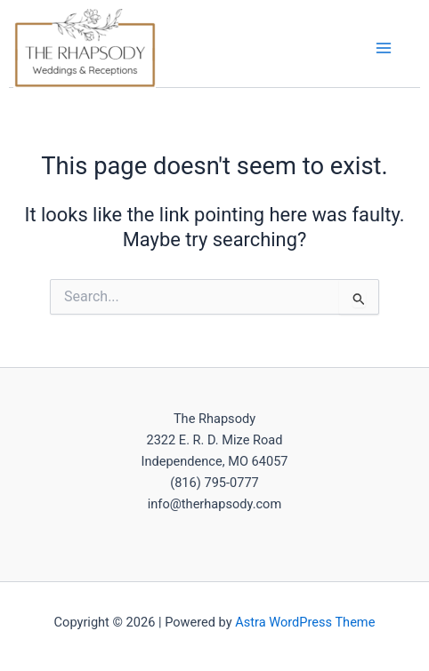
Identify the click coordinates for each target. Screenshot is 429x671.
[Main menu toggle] (383, 48)
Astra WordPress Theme (305, 622)
